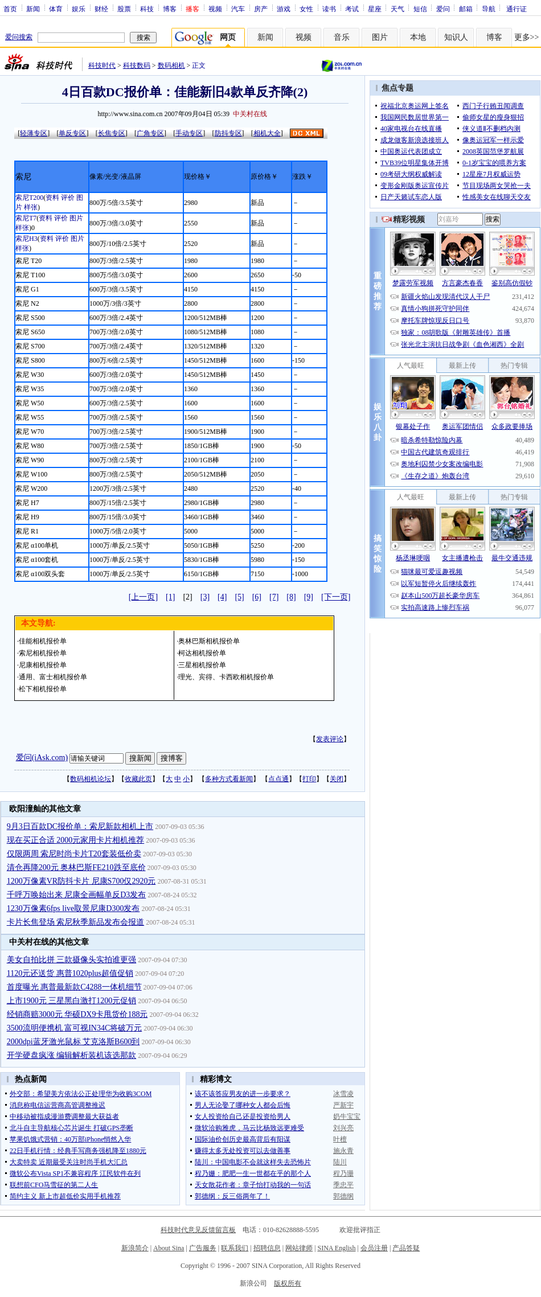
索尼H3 (26, 239)
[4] (222, 597)
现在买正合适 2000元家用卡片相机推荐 (76, 840)
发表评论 (329, 739)
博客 (170, 8)
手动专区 (189, 133)
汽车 (238, 8)
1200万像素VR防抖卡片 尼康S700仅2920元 (81, 881)
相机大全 (267, 133)
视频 (215, 8)
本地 (418, 37)
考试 (352, 8)
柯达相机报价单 (202, 653)
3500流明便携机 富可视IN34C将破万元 (74, 1028)
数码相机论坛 (90, 779)
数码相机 (171, 65)
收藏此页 (138, 779)
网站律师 (299, 1248)
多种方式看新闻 (229, 779)
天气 (397, 8)
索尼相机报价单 (43, 653)
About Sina (168, 1248)
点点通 (278, 779)
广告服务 (202, 1248)
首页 (10, 8)
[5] (239, 597)
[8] (291, 597)
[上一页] (143, 597)
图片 (380, 37)
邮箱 (466, 8)
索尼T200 (29, 198)
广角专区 (150, 133)
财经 (101, 8)
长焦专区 (111, 133)
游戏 (283, 8)
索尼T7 (25, 218)
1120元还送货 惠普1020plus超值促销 (70, 973)
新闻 (33, 8)
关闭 (336, 779)
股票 (124, 8)
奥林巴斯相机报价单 (209, 641)
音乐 (342, 37)
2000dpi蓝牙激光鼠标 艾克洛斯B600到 (73, 1041)
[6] (256, 597)
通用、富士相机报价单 (53, 677)
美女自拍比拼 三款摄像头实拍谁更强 (72, 959)
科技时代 (102, 65)
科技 (147, 8)
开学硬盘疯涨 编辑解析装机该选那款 (72, 1055)
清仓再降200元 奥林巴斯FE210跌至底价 (76, 867)
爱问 (443, 8)
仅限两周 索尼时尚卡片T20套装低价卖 (74, 853)
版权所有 (287, 1283)
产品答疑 (406, 1248)
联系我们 (234, 1248)
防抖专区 (228, 133)
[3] (205, 597)
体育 (56, 8)
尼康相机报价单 (43, 665)
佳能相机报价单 (43, 641)
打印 (309, 779)
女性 (306, 8)
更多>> (526, 37)
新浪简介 (135, 1248)
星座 (375, 8)
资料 (52, 198)
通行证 (516, 8)
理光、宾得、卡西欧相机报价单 (226, 677)
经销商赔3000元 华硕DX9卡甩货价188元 (77, 1014)
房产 (261, 8)
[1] (170, 597)
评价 (68, 198)
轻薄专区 (33, 133)
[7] (273, 597)
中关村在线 (250, 114)
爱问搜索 (18, 37)
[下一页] (335, 597)
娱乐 (78, 8)
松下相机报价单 (43, 689)
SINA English (336, 1248)
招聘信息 (267, 1248)
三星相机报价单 (202, 665)
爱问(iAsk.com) (42, 757)
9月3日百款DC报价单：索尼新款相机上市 (80, 826)
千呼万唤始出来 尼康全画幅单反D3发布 (76, 894)
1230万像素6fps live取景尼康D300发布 (73, 908)
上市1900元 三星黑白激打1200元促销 (72, 1000)
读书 (329, 8)
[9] (308, 597)
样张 (31, 207)
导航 (488, 8)
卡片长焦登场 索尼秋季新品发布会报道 (76, 922)
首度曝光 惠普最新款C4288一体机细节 (74, 987)
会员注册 (374, 1248)
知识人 (456, 37)
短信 (420, 8)
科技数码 (136, 65)
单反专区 (72, 133)
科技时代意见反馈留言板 (198, 1230)
